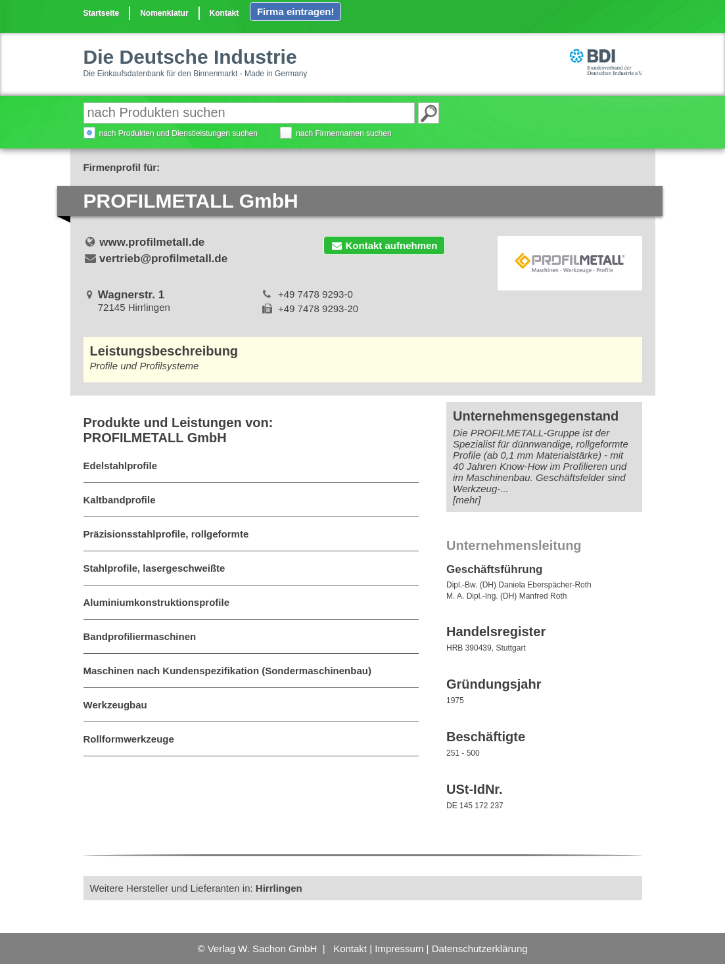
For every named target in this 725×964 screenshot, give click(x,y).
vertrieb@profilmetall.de (163, 258)
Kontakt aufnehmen (384, 245)
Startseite (101, 13)
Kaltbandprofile (119, 499)
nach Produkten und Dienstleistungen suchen (178, 133)
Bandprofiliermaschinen (140, 636)
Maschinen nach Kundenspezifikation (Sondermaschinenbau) (227, 670)
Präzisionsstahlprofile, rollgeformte (166, 533)
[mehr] (467, 499)
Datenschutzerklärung (480, 948)
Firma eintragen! (296, 11)
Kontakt (224, 13)
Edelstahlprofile (120, 465)
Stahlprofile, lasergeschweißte (154, 568)
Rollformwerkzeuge (128, 739)
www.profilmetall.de (151, 242)
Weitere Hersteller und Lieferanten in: (196, 888)
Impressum (399, 948)
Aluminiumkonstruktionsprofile (156, 602)
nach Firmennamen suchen (343, 133)
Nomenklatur (164, 13)
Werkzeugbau (115, 704)
